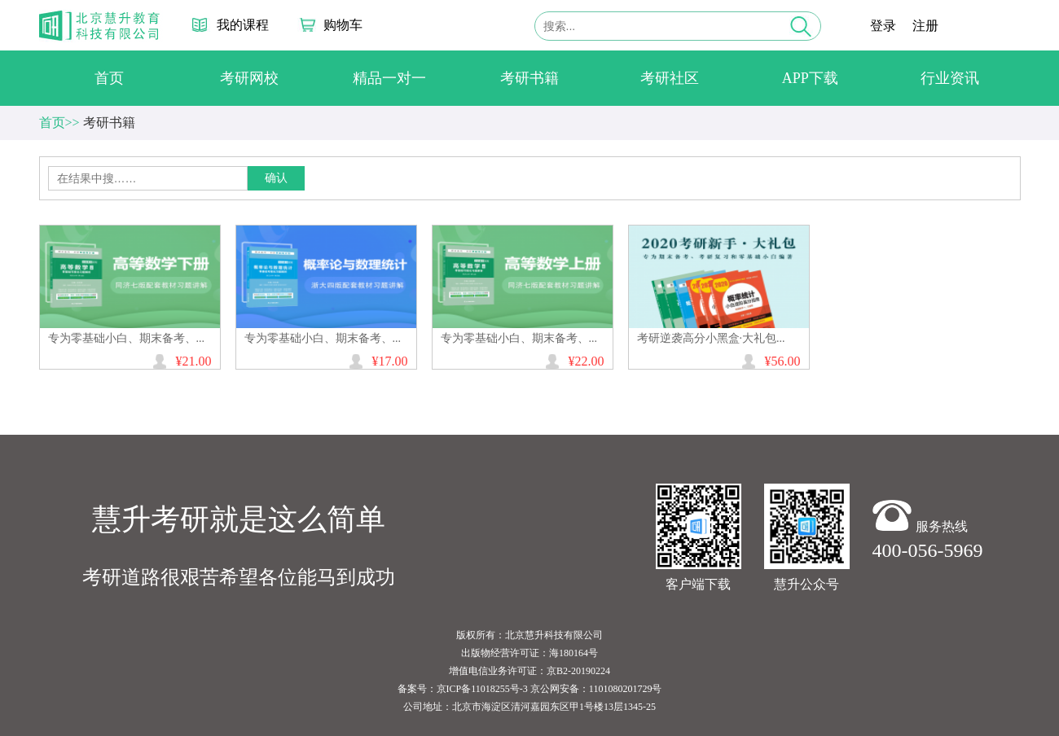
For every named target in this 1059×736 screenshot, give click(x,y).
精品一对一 (389, 78)
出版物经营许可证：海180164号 (529, 653)
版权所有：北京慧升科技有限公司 (529, 635)
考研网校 (249, 78)
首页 (109, 78)
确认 (276, 178)
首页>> (59, 122)
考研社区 (669, 78)
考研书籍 (529, 78)
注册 (925, 26)
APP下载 (810, 78)
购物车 (343, 25)
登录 (883, 26)
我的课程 (243, 25)
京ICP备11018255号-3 (482, 688)
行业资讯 (950, 78)
